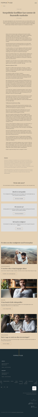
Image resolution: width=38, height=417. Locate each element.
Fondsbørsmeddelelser (6, 381)
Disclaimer (21, 412)
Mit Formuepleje (34, 391)
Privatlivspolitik (14, 412)
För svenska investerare (35, 382)
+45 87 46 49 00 (8, 367)
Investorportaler (31, 381)
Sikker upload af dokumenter (25, 382)
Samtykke (12, 381)
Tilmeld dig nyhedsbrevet (19, 213)
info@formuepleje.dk (7, 173)
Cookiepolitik (18, 412)
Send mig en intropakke (19, 198)
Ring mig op (19, 228)
